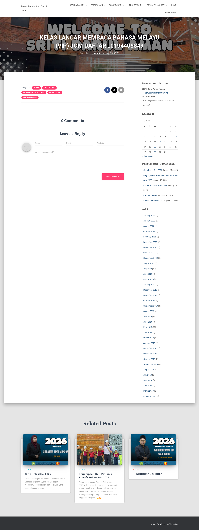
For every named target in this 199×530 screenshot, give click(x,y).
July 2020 (147, 268)
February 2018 (149, 396)
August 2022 (148, 226)
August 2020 (148, 263)
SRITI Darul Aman (78, 5)
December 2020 (150, 242)
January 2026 (149, 215)
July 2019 (147, 316)
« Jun (144, 156)
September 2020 (150, 258)
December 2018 (150, 348)
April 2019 (147, 332)
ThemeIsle (173, 524)
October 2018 (149, 359)
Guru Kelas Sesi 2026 (152, 170)
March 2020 (148, 279)
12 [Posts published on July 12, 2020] (176, 136)
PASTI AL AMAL (150, 195)
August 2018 (148, 370)
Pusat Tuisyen (116, 5)
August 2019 (148, 311)
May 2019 (147, 327)
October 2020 (149, 253)
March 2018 (148, 391)
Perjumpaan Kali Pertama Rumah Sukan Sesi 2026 (95, 475)
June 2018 (147, 380)
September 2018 (150, 364)
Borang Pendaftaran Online (156, 93)
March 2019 (148, 338)
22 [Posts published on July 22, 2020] (155, 147)
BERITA (36, 88)
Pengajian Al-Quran (157, 5)
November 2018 (150, 354)
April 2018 (147, 385)
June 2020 (147, 274)
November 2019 (150, 295)
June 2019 (147, 322)
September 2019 (150, 306)
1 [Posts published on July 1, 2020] (154, 131)
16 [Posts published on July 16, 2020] (160, 141)
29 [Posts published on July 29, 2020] (155, 152)
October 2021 (149, 231)
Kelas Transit (135, 5)
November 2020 (150, 247)
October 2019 (149, 300)
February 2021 (149, 237)
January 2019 (149, 343)
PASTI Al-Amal (98, 5)
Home (173, 5)
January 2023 (149, 221)
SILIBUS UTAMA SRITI (153, 201)
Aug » (150, 156)
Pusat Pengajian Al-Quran (33, 92)
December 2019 (150, 290)
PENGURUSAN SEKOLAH (155, 185)
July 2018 (147, 375)
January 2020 (149, 284)
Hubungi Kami (170, 12)
